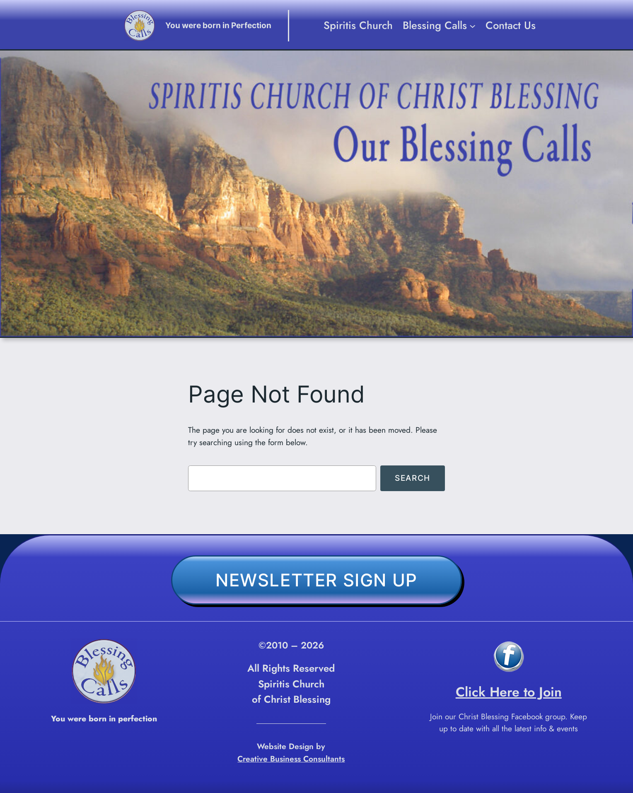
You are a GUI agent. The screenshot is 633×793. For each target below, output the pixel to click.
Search (412, 478)
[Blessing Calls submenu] (472, 25)
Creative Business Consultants (291, 758)
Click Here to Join (509, 691)
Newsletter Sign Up (316, 580)
